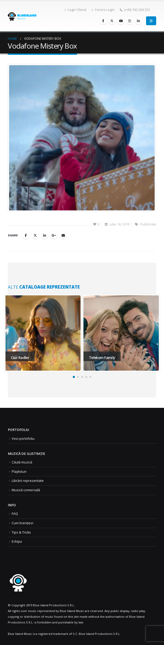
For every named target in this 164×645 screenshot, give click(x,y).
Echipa (17, 541)
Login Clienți (75, 10)
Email (63, 235)
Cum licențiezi (22, 523)
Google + (53, 235)
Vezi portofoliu (23, 438)
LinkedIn (44, 235)
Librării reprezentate (28, 480)
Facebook (25, 235)
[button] (74, 377)
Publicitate (148, 224)
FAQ (15, 513)
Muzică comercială (26, 490)
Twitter (35, 235)
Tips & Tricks (21, 532)
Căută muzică (22, 462)
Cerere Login (103, 10)
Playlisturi (19, 471)
